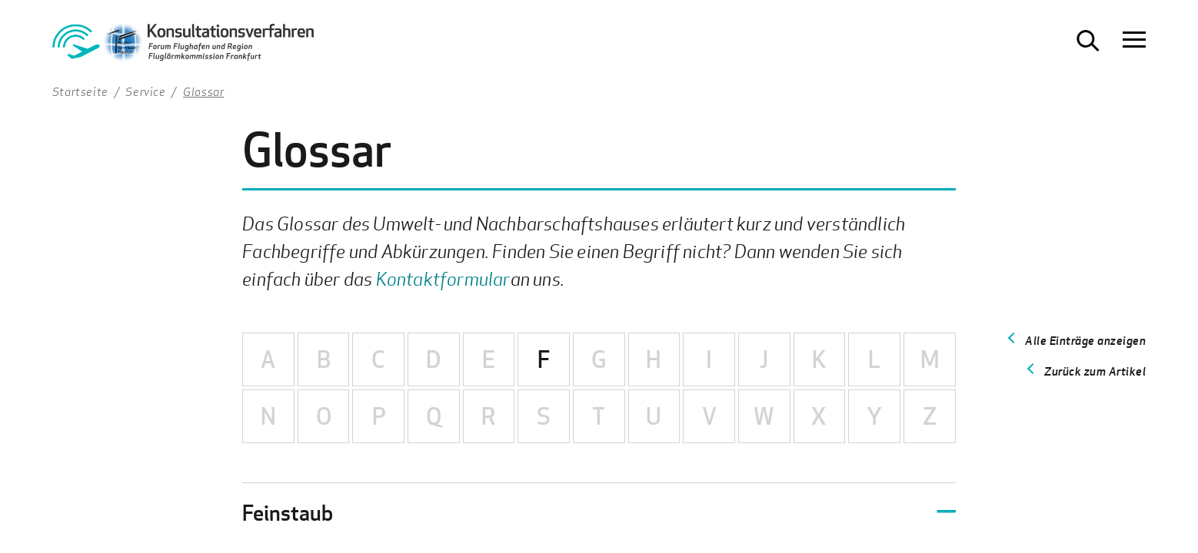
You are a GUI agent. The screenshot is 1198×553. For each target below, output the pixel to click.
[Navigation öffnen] (1134, 40)
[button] (599, 512)
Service (145, 91)
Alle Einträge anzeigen (1085, 340)
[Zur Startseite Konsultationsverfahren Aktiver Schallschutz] (183, 46)
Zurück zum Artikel (1095, 371)
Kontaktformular (443, 278)
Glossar (203, 91)
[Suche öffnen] (1088, 41)
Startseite (80, 91)
